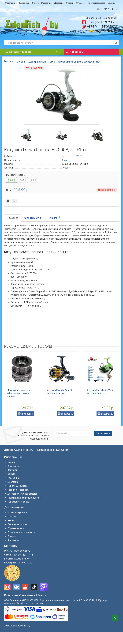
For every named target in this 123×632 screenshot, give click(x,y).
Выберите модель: (15, 175)
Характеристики (33, 217)
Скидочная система (16, 524)
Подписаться (103, 433)
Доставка (58, 3)
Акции (9, 520)
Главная (8, 61)
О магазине (11, 3)
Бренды (112, 3)
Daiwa (51, 61)
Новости (10, 516)
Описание (12, 217)
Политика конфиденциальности (52, 450)
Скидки (70, 3)
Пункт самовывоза (96, 3)
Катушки (20, 61)
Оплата (35, 3)
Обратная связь (14, 528)
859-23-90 (102, 22)
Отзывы (80, 3)
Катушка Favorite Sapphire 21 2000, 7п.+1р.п (60, 392)
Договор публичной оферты (19, 450)
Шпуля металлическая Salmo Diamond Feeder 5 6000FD (19, 393)
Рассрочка (46, 3)
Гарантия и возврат (16, 490)
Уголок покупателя (15, 512)
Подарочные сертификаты (19, 532)
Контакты (24, 3)
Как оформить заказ (16, 501)
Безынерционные (36, 61)
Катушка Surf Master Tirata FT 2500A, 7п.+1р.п (100, 392)
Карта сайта (12, 540)
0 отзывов (78, 156)
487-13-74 (102, 26)
